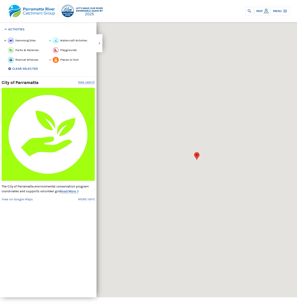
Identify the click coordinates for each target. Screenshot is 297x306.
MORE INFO (86, 199)
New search (86, 82)
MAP (259, 11)
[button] (196, 156)
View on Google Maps (17, 199)
